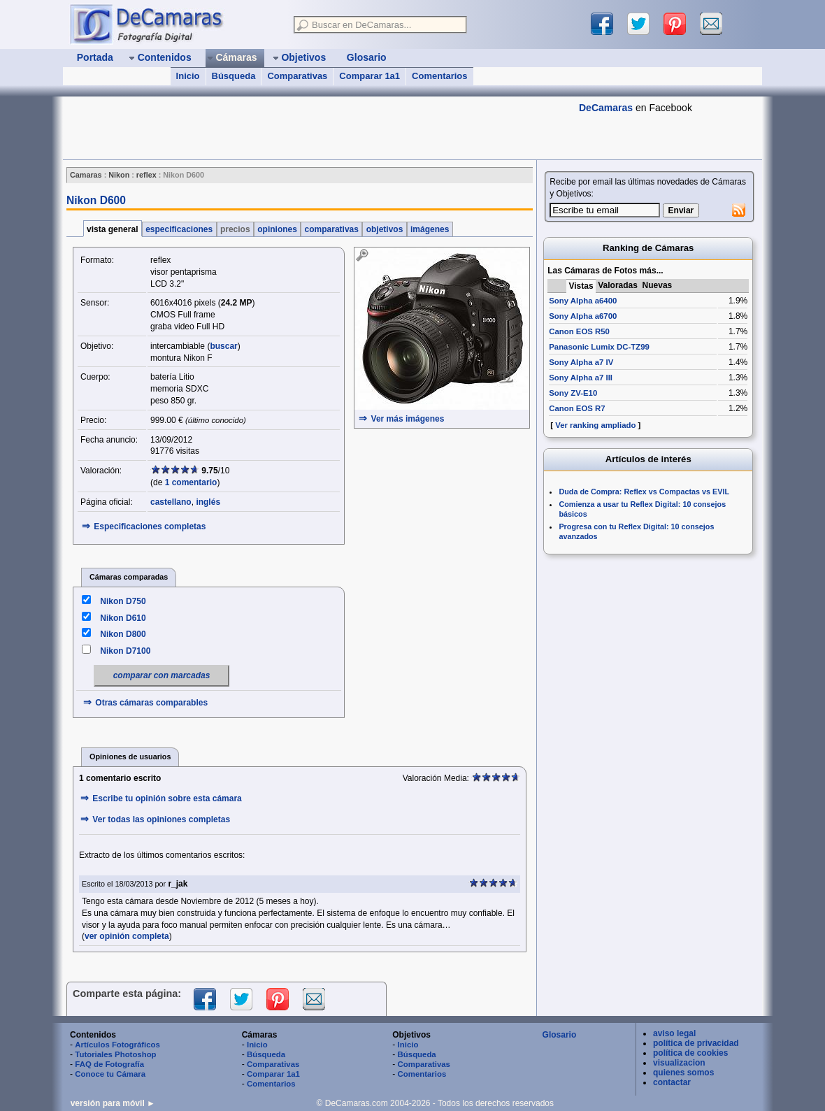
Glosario (560, 1035)
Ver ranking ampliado (595, 425)
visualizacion (679, 1063)
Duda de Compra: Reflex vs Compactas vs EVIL (644, 491)
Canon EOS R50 (579, 331)
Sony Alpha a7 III (580, 377)
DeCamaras (606, 107)
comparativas (331, 229)
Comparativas (297, 76)
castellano (171, 502)
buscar (223, 346)
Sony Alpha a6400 (583, 300)
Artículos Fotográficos (117, 1044)
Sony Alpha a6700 (583, 316)
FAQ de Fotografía (109, 1064)
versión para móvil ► (113, 1103)
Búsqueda (234, 76)
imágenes (430, 229)
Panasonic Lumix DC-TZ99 (599, 347)
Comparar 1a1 (369, 76)
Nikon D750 (122, 601)
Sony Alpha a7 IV (581, 362)
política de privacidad (696, 1043)
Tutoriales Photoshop (115, 1054)
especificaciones (179, 229)
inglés (208, 502)
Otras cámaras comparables (151, 703)
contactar (672, 1082)
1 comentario (191, 482)
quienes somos (683, 1072)
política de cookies (690, 1053)
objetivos (384, 229)
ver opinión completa (127, 936)
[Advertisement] (317, 127)
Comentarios (439, 76)
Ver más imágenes (408, 419)
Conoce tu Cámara (110, 1074)
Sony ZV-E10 (573, 393)
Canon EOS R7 (577, 408)
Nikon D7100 (125, 651)
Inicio (188, 76)
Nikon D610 (122, 618)
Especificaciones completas (150, 526)
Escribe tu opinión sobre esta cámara (166, 798)
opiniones (277, 229)
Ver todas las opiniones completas (161, 819)
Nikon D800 (122, 634)
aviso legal (674, 1033)
